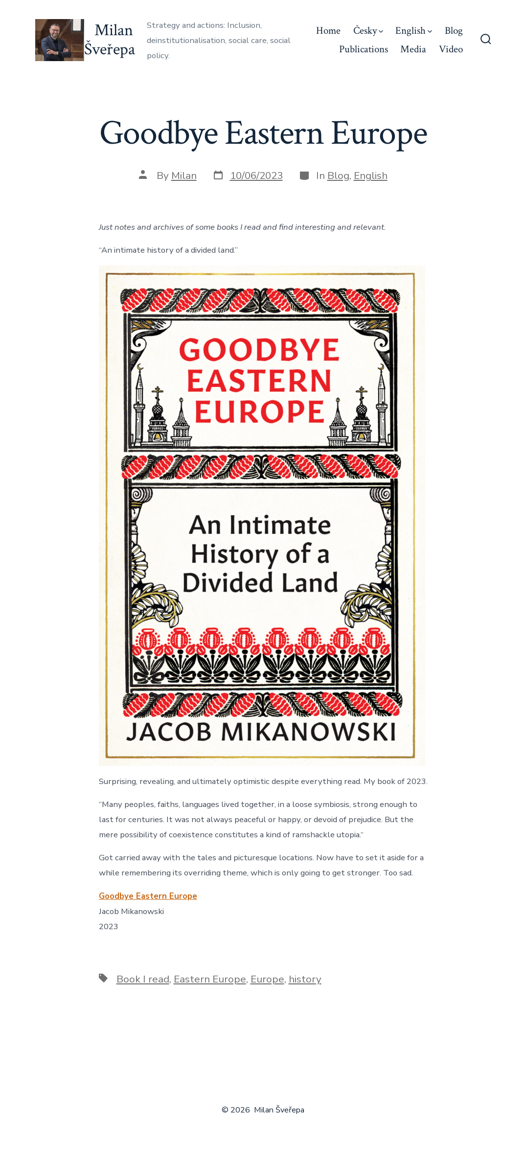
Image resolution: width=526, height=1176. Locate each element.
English (413, 30)
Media (413, 49)
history (305, 979)
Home (328, 30)
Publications (363, 49)
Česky (368, 30)
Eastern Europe (210, 979)
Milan (184, 175)
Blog (454, 30)
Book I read (142, 979)
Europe (267, 979)
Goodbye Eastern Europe (148, 896)
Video (451, 49)
